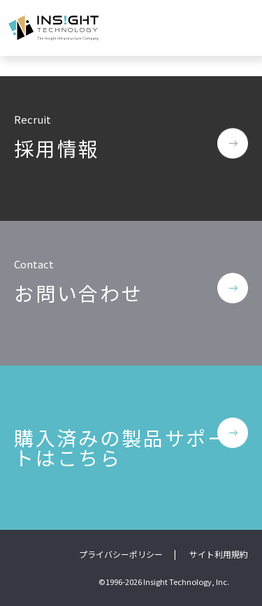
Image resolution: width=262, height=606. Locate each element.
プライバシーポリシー (121, 554)
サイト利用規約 (218, 554)
